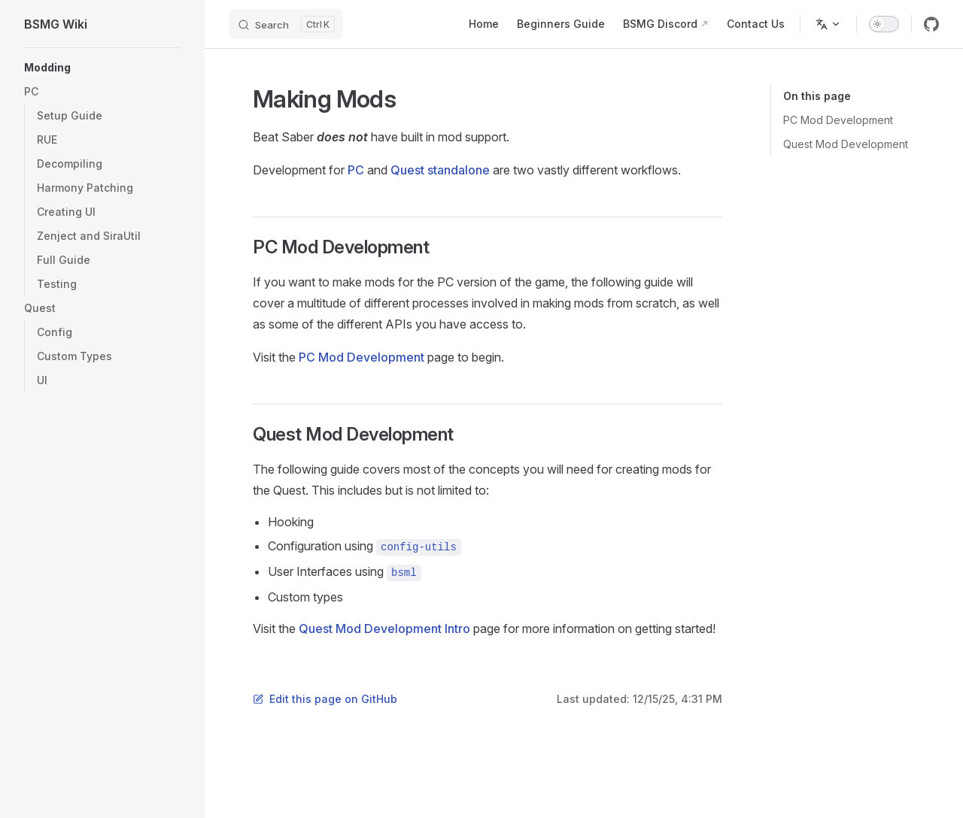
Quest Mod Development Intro (384, 628)
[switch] (884, 24)
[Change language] (828, 24)
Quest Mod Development (845, 144)
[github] (931, 24)
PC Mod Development (838, 120)
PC (356, 169)
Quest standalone (440, 169)
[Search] (286, 24)
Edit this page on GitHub (325, 698)
